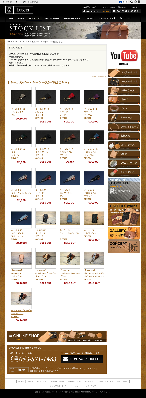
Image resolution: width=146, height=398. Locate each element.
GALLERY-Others (72, 18)
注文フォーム (126, 18)
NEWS (21, 18)
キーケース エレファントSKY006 (91, 233)
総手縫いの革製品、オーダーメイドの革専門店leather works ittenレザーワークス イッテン (73, 392)
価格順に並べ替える (99, 76)
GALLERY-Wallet (52, 18)
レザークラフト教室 (106, 18)
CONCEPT (89, 18)
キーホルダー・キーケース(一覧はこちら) (20, 2)
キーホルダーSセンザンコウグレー (18, 112)
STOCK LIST (34, 18)
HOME (11, 18)
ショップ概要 (55, 386)
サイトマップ (91, 386)
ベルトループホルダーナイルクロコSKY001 (21, 314)
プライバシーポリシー (73, 386)
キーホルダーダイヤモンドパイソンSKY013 (21, 193)
